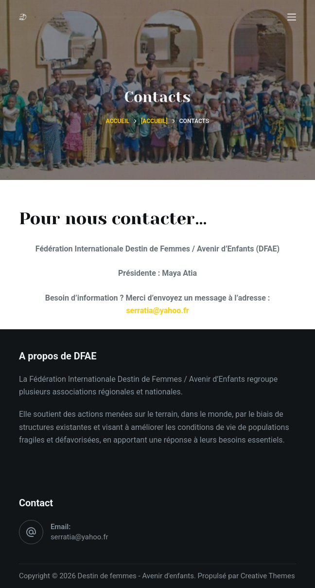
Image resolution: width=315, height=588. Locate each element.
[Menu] (291, 17)
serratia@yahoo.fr (79, 537)
